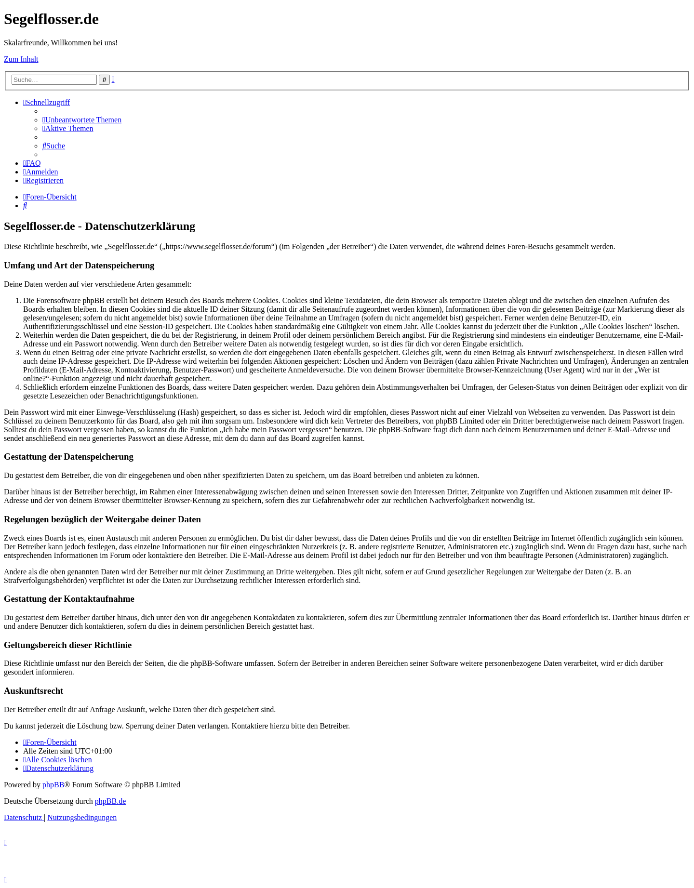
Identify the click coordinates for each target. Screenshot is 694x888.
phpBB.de (110, 801)
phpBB (53, 785)
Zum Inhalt (21, 59)
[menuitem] (81, 120)
